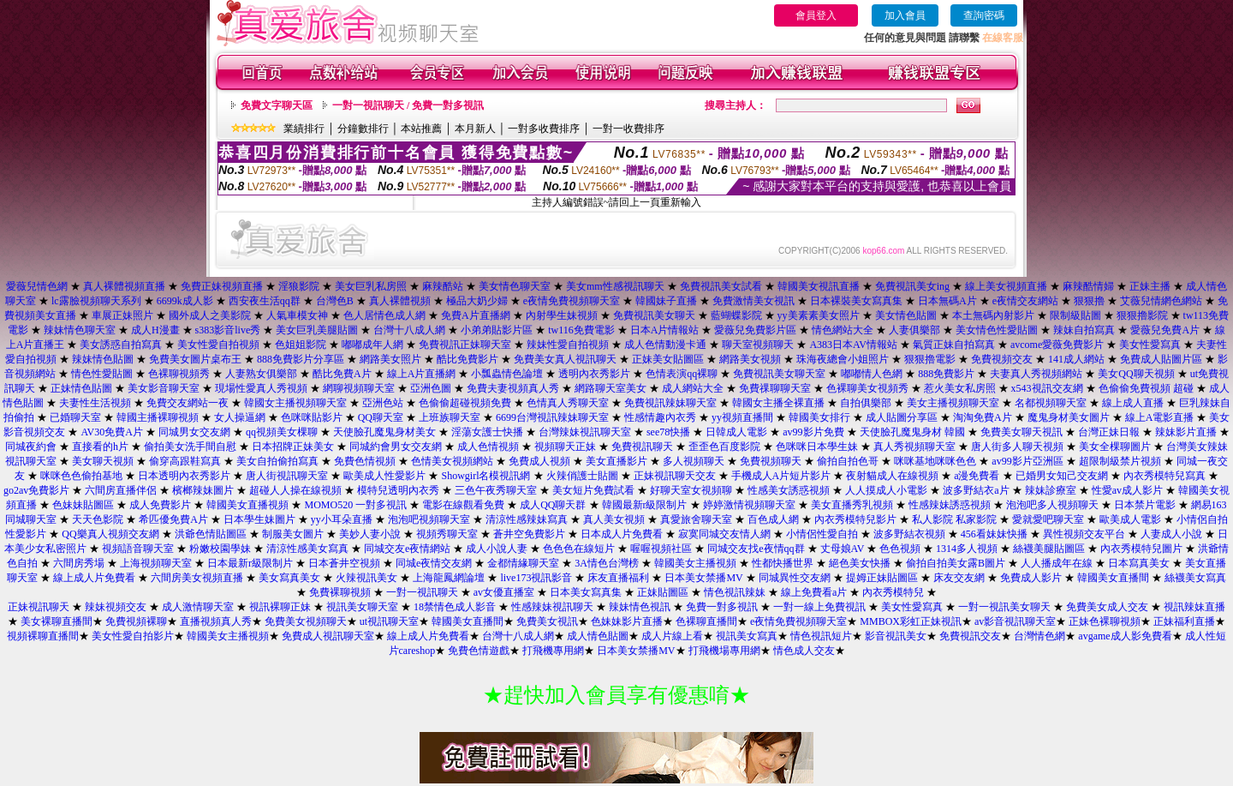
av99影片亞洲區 (1027, 461)
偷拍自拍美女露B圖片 (955, 563)
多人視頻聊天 (693, 461)
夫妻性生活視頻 (95, 403)
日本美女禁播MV (703, 578)
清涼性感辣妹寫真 (526, 519)
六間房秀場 (78, 563)
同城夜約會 (31, 447)
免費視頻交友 (1002, 359)
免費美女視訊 (547, 621)
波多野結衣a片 (976, 490)
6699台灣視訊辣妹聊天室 (552, 417)
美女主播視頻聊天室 (953, 403)
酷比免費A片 (342, 374)
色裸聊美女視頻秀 (867, 388)
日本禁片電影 (1145, 505)
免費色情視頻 (365, 461)
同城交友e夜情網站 (407, 549)
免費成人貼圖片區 (1161, 359)
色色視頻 (899, 549)
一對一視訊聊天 (422, 592)
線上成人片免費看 (94, 578)
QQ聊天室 (380, 417)
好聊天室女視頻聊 (691, 490)
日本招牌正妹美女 (293, 447)
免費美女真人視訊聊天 (565, 359)
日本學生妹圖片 (259, 519)
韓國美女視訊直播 (818, 286)
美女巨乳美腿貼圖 (317, 330)
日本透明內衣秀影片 (184, 476)
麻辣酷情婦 (1088, 286)
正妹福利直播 (1184, 621)
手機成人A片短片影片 (781, 476)
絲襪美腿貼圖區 (1049, 549)
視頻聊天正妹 (565, 447)
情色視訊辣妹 (734, 592)
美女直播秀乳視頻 (852, 505)
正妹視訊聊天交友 (675, 476)
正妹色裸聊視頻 (1105, 621)
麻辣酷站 (442, 286)
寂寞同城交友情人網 (724, 534)
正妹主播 (1149, 286)
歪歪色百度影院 (724, 447)
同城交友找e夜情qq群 (755, 549)
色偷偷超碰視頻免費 (465, 403)
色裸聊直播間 (706, 621)
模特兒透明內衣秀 (398, 490)
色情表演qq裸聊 (682, 374)
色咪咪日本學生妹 (817, 447)
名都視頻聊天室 (1051, 403)
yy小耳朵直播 (341, 519)
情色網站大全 (842, 330)
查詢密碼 (983, 15)
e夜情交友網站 (1025, 301)
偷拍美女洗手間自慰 (190, 447)
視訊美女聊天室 (362, 607)
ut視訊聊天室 (389, 621)
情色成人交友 (804, 651)
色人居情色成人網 (384, 315)
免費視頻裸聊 (136, 621)
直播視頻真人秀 (216, 621)
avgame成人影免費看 (1124, 636)
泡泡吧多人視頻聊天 (1052, 505)
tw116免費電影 (581, 330)
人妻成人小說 (1171, 534)
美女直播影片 (616, 461)
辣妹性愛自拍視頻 (568, 345)
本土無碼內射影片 (993, 315)
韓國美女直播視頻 (247, 505)
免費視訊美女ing (912, 286)
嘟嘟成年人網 (372, 345)
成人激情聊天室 (198, 607)
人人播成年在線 (1057, 563)
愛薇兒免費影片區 (755, 330)
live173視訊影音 (536, 578)
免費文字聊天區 (277, 105)
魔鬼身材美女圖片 (1069, 417)
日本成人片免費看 (622, 534)
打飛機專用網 (553, 651)
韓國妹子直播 (666, 301)
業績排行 (304, 129)
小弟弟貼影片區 (497, 330)
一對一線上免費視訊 (819, 607)
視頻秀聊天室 (447, 534)
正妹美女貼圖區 (668, 359)
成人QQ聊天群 (553, 505)
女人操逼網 (239, 417)
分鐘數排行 (363, 129)
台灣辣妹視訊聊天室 (585, 432)
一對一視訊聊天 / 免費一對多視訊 (408, 105)
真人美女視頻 (614, 519)
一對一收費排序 (628, 129)
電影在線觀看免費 (463, 505)
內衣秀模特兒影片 (855, 519)
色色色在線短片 (579, 549)
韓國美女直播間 (1113, 578)
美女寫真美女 (289, 578)
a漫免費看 (976, 476)
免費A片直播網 (475, 315)
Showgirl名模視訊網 (485, 476)
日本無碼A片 (947, 301)
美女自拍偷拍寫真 (277, 461)
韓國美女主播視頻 (695, 563)
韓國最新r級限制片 (645, 505)
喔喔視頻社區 (661, 549)
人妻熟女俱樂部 (261, 374)
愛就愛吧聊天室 (1048, 519)
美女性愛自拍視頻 (218, 345)
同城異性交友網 (795, 578)
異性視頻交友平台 (1084, 534)
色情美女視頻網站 (452, 461)
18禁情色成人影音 (455, 607)
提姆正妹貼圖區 (882, 578)
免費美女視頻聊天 (306, 621)
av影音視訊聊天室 (1015, 621)
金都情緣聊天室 (523, 563)
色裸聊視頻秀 (179, 374)
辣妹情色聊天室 (80, 330)
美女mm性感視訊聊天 (615, 286)
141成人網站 (1076, 359)
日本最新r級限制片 (250, 563)
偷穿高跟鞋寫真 (185, 461)
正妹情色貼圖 (81, 388)
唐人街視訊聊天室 (287, 476)
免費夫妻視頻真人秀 (513, 388)
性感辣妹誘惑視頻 (949, 505)
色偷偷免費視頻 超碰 (1146, 388)
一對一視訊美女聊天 (1004, 607)
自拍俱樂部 (865, 403)
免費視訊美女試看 (721, 286)
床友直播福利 (618, 578)
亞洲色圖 (430, 388)
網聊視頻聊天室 (359, 388)
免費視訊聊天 (642, 447)
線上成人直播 (1133, 403)
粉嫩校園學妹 (220, 549)
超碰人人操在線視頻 (295, 490)
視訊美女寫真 (746, 636)
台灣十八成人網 (409, 330)
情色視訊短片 (821, 636)
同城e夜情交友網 (434, 563)
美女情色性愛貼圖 (997, 330)
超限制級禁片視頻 (1120, 461)
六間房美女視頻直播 (197, 578)
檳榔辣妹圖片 (203, 490)
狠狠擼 (1089, 301)
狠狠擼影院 (1142, 315)
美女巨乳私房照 (371, 286)
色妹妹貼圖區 (83, 505)
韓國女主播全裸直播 (778, 403)
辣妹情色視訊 (639, 607)
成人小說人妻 (496, 549)
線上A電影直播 (1159, 417)
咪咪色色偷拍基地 (81, 476)
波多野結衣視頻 (909, 534)
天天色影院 (97, 519)
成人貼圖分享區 (902, 417)
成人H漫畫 (155, 330)
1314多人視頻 (967, 549)
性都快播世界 (782, 563)
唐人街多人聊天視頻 (1017, 447)
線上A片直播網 (421, 374)
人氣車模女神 (297, 315)
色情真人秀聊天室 (568, 403)
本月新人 (475, 129)
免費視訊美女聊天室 (779, 374)
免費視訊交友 (970, 636)
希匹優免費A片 (173, 519)
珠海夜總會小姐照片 (842, 359)
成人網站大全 (693, 388)
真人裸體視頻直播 (124, 286)
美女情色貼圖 (906, 315)
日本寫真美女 (1139, 563)
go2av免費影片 (36, 490)
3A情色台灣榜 (607, 563)
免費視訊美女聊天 (654, 315)
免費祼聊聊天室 (775, 388)
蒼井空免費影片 (529, 534)
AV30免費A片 (111, 432)
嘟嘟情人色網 (871, 374)
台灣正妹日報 (1109, 432)
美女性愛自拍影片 (133, 636)
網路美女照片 (390, 359)
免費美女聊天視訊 (1021, 432)
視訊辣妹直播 (1194, 607)
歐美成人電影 (1130, 519)
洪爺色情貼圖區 (211, 534)
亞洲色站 (382, 403)
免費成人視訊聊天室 (328, 636)
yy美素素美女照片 (818, 315)
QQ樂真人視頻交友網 (110, 534)
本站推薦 (421, 129)
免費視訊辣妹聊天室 (670, 403)
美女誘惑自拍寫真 (121, 345)
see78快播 (668, 432)
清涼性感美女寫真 (307, 549)
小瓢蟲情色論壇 (507, 374)
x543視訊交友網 (1047, 388)
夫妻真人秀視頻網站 (1036, 374)
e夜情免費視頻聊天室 (571, 301)
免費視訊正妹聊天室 (465, 345)
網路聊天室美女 (610, 388)
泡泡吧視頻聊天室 (429, 519)
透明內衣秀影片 (594, 374)
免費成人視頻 (539, 461)
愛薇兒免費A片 (1165, 330)
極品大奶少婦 (477, 301)
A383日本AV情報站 (852, 345)
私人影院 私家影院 (954, 519)
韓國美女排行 (819, 417)
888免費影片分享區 (300, 359)
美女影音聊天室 (164, 388)
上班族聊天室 (449, 417)
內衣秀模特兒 (893, 592)
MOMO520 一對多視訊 (355, 505)
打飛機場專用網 (724, 651)
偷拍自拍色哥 (848, 461)
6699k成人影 (185, 301)
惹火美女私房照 (960, 388)
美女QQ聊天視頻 (1136, 374)
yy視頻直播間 (742, 417)
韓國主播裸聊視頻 (157, 417)
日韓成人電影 (736, 432)
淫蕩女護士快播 (487, 432)
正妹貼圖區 (662, 592)
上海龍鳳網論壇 (449, 578)
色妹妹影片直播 (627, 621)
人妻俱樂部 (914, 330)
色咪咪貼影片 (311, 417)
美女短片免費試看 (593, 490)
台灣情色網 (1039, 636)
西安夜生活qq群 (265, 301)
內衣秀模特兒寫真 (1164, 476)
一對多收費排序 (544, 129)
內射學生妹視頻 (562, 315)
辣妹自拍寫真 (1084, 330)
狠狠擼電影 (930, 359)
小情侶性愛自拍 (822, 534)
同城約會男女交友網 (395, 447)
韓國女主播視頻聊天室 (295, 403)
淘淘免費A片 (982, 417)
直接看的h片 (100, 447)
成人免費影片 (160, 505)
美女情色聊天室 (515, 286)
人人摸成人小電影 (886, 490)
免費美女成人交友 (1107, 607)
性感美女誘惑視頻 (789, 490)
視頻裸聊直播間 (43, 636)
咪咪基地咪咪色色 (935, 461)
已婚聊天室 (75, 417)
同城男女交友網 (194, 432)
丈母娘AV (842, 549)
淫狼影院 (298, 286)
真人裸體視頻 (400, 301)
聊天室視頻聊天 (758, 345)
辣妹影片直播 (1186, 432)
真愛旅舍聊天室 (696, 519)
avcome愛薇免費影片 (1057, 345)
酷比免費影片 (467, 359)
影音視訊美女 (895, 636)
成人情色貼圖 (597, 636)
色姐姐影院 (300, 345)
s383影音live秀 (228, 330)
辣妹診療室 (1050, 490)
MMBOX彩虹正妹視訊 (911, 621)
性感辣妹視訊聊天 (552, 607)
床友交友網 (959, 578)
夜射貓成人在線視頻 (892, 476)
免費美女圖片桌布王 (195, 359)
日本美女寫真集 (586, 592)
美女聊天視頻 (103, 461)
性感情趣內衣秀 (660, 417)
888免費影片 (946, 374)
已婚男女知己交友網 (1062, 476)
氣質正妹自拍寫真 (954, 345)
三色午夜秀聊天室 (496, 490)
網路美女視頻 (750, 359)
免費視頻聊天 (770, 461)
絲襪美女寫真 (1195, 578)
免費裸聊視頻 (340, 592)
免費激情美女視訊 (753, 301)
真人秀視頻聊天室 (914, 447)
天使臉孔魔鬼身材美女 (384, 432)
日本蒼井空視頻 (344, 563)
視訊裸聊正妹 (280, 607)
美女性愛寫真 (1150, 345)
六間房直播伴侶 (121, 490)
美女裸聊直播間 (56, 621)
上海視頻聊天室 (156, 563)
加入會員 (905, 15)
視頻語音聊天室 (138, 549)
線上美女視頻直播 (1006, 286)
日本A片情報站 (665, 330)
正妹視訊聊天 (38, 607)
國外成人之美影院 (210, 315)
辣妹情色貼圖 (103, 359)
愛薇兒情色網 (37, 286)
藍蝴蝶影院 (736, 315)
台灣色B (335, 301)
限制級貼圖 (1075, 315)
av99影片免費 (813, 432)
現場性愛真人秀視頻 (261, 388)
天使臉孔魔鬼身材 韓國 (912, 432)
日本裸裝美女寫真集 (856, 301)
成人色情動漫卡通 (665, 345)
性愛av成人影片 (1127, 490)
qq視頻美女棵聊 (282, 432)
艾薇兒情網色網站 (1161, 301)
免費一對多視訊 (722, 607)
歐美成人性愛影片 (384, 476)
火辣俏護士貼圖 (582, 476)
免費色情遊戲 (478, 651)
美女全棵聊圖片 (1115, 447)
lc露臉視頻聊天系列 (96, 301)
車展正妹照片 (122, 315)
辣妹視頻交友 (115, 607)
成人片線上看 (672, 636)
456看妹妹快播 (994, 534)
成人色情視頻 (488, 447)
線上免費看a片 (814, 592)
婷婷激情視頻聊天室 (749, 505)
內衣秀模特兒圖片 (1141, 549)
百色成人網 (773, 519)
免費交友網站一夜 (187, 403)
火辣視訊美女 (366, 578)
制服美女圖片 (293, 534)
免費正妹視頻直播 (222, 286)
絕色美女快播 (859, 563)
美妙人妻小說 (370, 534)
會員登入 (816, 15)
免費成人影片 (1031, 578)
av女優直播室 (504, 592)
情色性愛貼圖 (102, 374)
